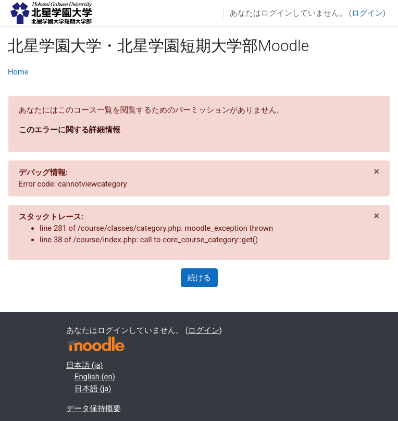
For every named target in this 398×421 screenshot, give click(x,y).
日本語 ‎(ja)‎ (84, 365)
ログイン (367, 13)
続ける (199, 277)
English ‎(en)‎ (94, 376)
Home (18, 72)
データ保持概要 (93, 408)
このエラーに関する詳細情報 (69, 129)
